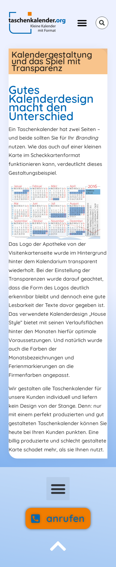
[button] (82, 23)
